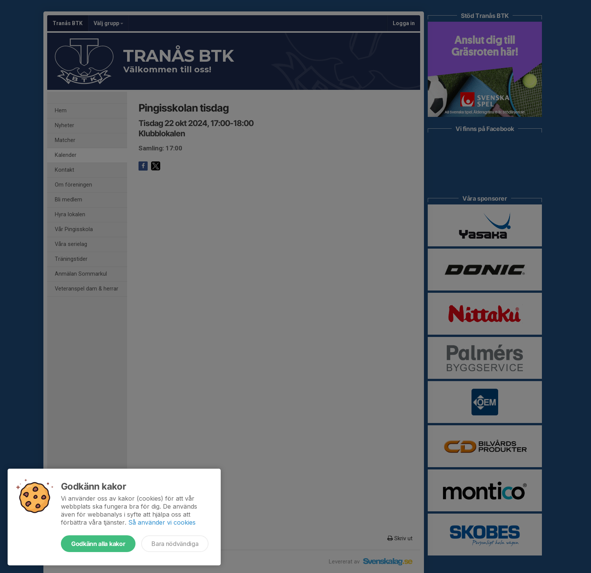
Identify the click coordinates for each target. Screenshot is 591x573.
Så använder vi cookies (162, 522)
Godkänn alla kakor (98, 543)
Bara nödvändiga (174, 543)
